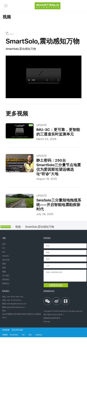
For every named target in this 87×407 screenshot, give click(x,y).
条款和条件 (55, 318)
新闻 (4, 268)
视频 (18, 226)
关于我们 (6, 275)
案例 (4, 264)
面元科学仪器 (17, 330)
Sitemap (47, 321)
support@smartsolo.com (15, 307)
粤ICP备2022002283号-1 (54, 314)
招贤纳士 (6, 283)
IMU (3, 252)
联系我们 (6, 279)
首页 (4, 244)
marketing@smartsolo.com (16, 304)
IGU (3, 248)
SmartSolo (14, 335)
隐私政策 (47, 318)
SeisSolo (5, 256)
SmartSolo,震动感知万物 (39, 226)
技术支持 (6, 260)
